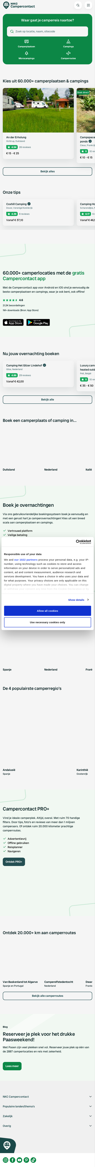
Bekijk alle (47, 399)
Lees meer (12, 1066)
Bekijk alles (47, 171)
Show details (76, 599)
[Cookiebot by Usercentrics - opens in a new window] (76, 542)
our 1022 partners (26, 559)
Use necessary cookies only (47, 622)
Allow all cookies (47, 610)
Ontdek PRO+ (14, 862)
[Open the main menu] (88, 5)
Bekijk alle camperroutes (47, 996)
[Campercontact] (21, 5)
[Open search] (78, 5)
